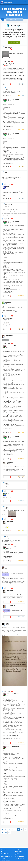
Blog (2, 851)
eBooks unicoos (19, 856)
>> (9, 832)
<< (2, 829)
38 (5, 829)
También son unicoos (6, 856)
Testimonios (18, 851)
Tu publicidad (18, 855)
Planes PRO (4, 858)
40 (12, 829)
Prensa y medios (5, 860)
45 (2, 832)
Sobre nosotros (5, 850)
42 (18, 829)
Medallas (17, 850)
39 (9, 829)
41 (15, 829)
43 (22, 829)
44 (25, 829)
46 (6, 832)
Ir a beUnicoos (14, 42)
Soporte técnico (19, 858)
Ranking (17, 853)
